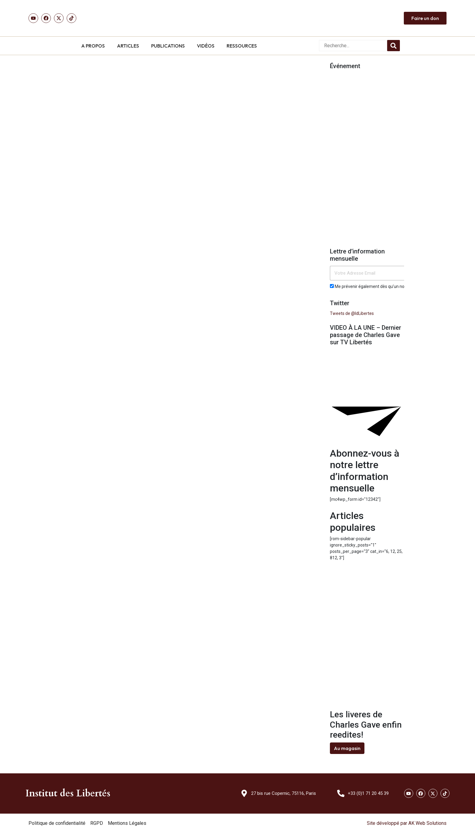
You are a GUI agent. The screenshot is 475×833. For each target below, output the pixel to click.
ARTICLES (128, 46)
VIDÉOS (205, 46)
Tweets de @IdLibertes (352, 313)
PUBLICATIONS (168, 46)
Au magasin (347, 748)
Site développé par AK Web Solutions (407, 823)
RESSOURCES (242, 46)
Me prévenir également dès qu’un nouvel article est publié (387, 286)
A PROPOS (93, 46)
